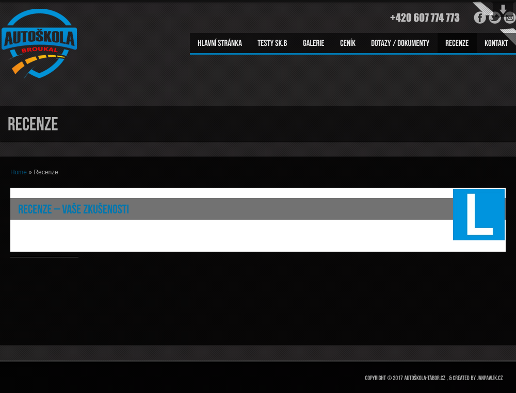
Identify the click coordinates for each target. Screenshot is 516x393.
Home (18, 172)
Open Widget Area (503, 9)
